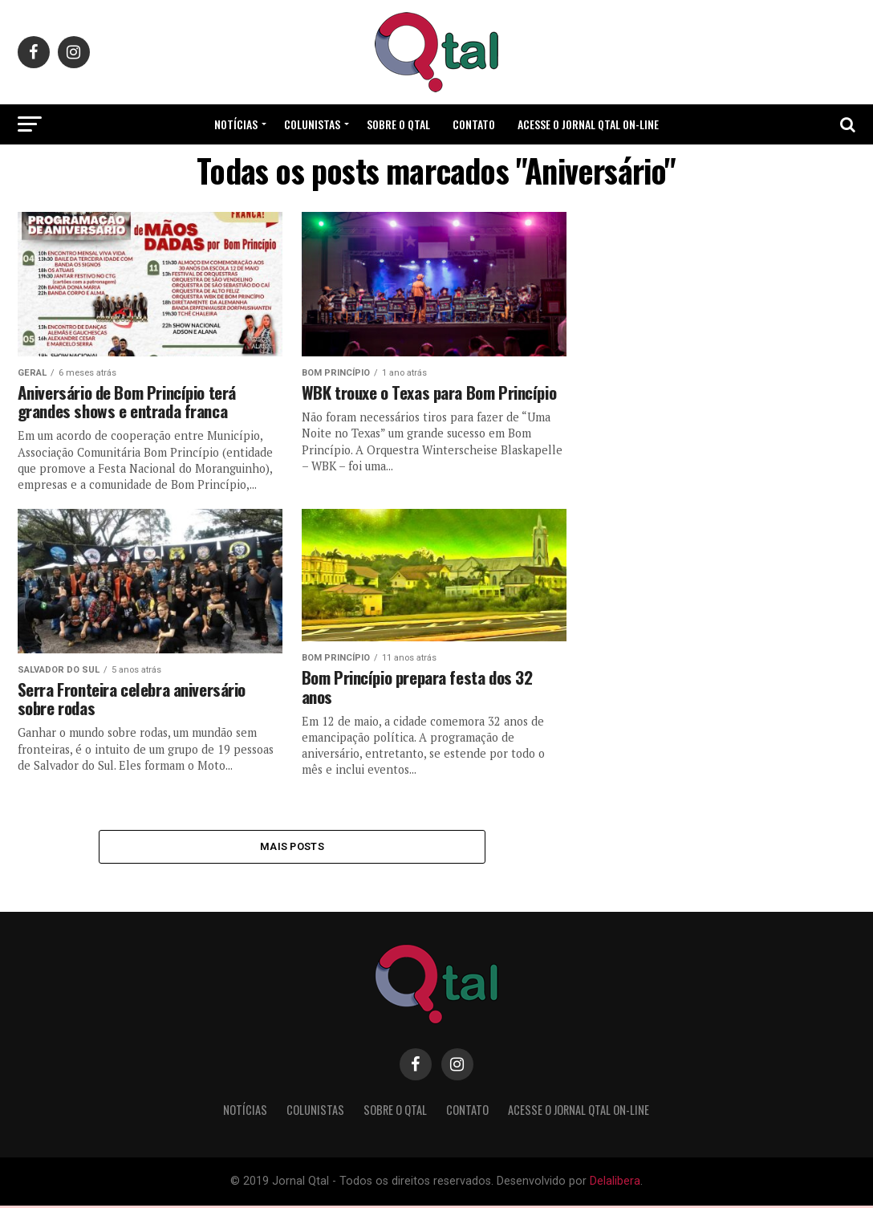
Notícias (236, 124)
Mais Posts (292, 847)
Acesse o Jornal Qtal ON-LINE (588, 124)
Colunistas (312, 124)
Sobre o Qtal (398, 124)
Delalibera (615, 1183)
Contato (474, 124)
